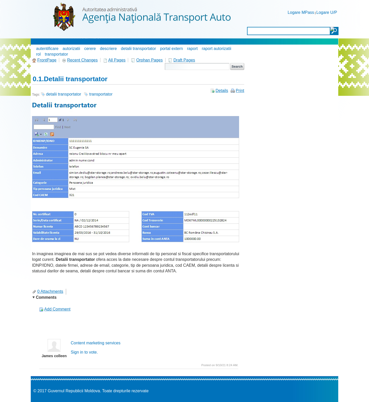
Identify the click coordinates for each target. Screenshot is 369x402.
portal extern (171, 48)
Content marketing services (95, 343)
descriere (108, 48)
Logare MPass (301, 12)
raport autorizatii (216, 48)
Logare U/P (326, 12)
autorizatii (71, 48)
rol (38, 54)
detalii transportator (138, 48)
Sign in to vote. (84, 352)
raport (192, 48)
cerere (90, 48)
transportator (56, 54)
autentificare (47, 48)
